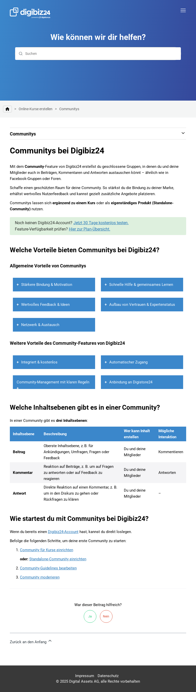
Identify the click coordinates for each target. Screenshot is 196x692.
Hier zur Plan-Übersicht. (89, 229)
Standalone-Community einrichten (57, 559)
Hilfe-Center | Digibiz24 (7, 109)
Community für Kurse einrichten (46, 550)
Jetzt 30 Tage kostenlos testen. (101, 222)
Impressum (84, 676)
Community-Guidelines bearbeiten (48, 568)
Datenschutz (108, 676)
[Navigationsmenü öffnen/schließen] (183, 11)
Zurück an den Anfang (31, 641)
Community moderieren (40, 577)
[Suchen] (98, 53)
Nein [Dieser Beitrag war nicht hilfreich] (106, 616)
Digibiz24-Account (63, 531)
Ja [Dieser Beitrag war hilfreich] (90, 616)
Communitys (69, 109)
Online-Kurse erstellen (35, 109)
